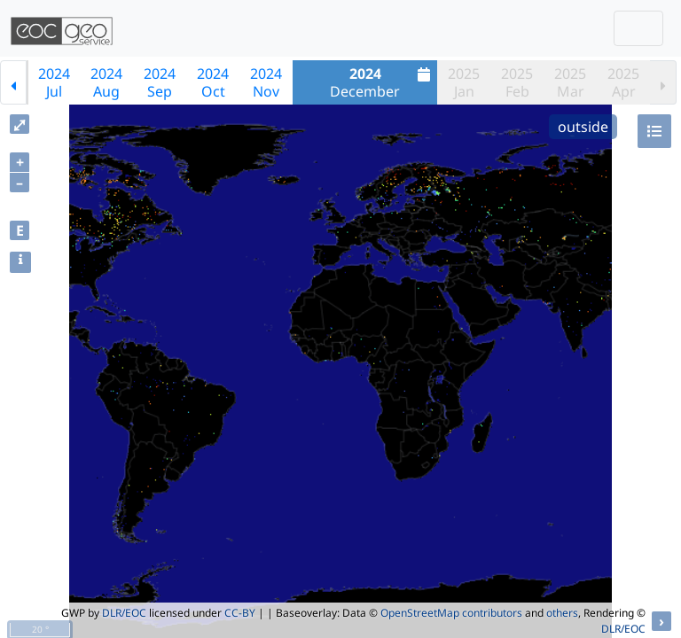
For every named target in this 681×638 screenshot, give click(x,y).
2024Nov (266, 82)
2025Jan (464, 82)
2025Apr (623, 82)
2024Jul (54, 82)
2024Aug (106, 82)
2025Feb (517, 82)
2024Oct (213, 82)
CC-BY (239, 612)
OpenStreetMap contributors (451, 612)
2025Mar (570, 82)
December (382, 82)
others (562, 612)
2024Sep (160, 82)
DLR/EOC (124, 612)
